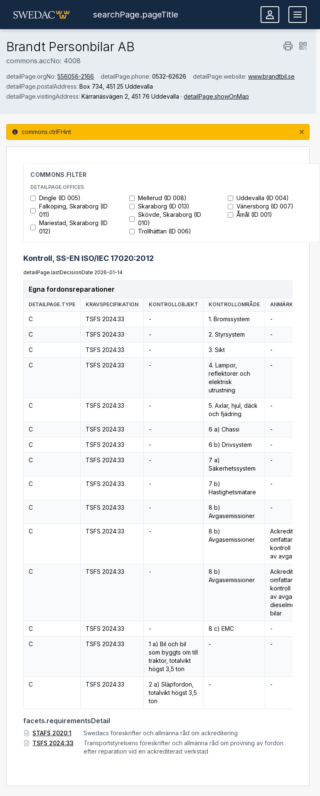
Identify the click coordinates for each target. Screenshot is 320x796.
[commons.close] (302, 132)
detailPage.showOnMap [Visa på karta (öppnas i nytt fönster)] (216, 96)
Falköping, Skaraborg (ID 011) (69, 210)
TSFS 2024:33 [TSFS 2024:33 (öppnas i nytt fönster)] (53, 742)
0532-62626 (169, 76)
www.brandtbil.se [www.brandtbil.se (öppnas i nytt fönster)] (271, 76)
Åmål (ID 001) (250, 214)
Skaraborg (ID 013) (159, 206)
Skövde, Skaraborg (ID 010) (165, 218)
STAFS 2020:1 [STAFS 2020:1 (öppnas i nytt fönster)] (51, 732)
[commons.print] (288, 45)
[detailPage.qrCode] (303, 45)
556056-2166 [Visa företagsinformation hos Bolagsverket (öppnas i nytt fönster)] (75, 76)
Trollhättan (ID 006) (160, 231)
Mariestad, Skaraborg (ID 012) (69, 227)
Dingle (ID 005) (55, 197)
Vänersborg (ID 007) (260, 206)
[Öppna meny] (297, 14)
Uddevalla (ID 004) (258, 197)
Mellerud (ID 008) (158, 197)
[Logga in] (270, 14)
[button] (41, 14)
